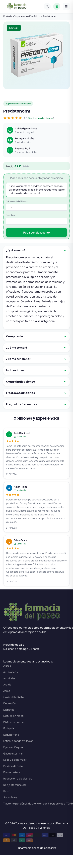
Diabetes (8, 709)
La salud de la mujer (14, 759)
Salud (6, 790)
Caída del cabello (13, 696)
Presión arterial (12, 772)
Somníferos (10, 797)
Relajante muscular (14, 784)
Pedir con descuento (36, 232)
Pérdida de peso (13, 765)
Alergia (7, 665)
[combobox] (10, 207)
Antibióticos (10, 671)
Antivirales (9, 678)
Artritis (7, 684)
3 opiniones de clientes (40, 118)
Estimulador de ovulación (18, 740)
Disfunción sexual (13, 722)
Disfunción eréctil (13, 715)
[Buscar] (47, 6)
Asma (6, 690)
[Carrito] (56, 6)
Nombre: (11, 215)
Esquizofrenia (11, 734)
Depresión (9, 703)
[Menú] (66, 6)
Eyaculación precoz (15, 747)
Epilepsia (8, 728)
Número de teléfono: (17, 201)
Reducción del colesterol (18, 778)
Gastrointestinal (12, 753)
